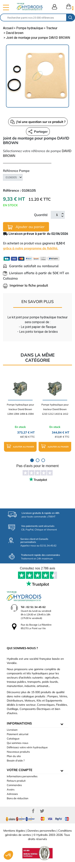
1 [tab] (32, 460)
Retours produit (16, 780)
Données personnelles (41, 830)
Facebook (33, 811)
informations (19, 723)
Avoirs (10, 789)
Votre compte (19, 770)
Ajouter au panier (26, 226)
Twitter (42, 811)
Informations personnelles (22, 776)
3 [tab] (43, 460)
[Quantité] (57, 215)
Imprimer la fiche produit (25, 285)
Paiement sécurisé (17, 734)
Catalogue (13, 738)
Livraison (12, 729)
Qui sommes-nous (17, 742)
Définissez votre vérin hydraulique (27, 747)
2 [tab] (37, 460)
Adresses (12, 793)
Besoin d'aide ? (16, 760)
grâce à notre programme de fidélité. (30, 248)
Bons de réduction (17, 798)
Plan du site (14, 756)
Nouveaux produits (18, 751)
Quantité (41, 215)
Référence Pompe (16, 171)
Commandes (14, 785)
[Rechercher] (33, 17)
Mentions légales (14, 830)
